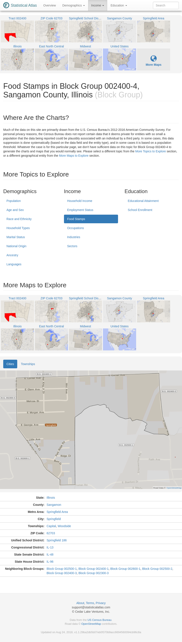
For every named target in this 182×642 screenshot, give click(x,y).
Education (118, 5)
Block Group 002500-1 (62, 568)
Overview (49, 5)
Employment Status (80, 210)
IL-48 (50, 554)
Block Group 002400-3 (62, 573)
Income (97, 5)
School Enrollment (140, 210)
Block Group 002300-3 (93, 573)
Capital (51, 526)
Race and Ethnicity (19, 219)
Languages (13, 264)
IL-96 (50, 561)
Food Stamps (76, 219)
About (80, 603)
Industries (73, 237)
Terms (90, 603)
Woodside (64, 526)
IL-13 (50, 547)
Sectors (72, 246)
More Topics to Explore (150, 151)
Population (13, 201)
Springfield (54, 519)
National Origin (16, 246)
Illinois (51, 497)
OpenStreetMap (91, 623)
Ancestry (12, 255)
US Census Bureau (99, 620)
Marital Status (15, 237)
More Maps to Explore (74, 155)
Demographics (73, 5)
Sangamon (54, 504)
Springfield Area (57, 512)
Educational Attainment (143, 201)
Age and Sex (15, 210)
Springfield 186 (57, 540)
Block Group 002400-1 (93, 568)
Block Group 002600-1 (125, 568)
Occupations (75, 228)
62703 (51, 533)
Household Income (79, 201)
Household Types (18, 228)
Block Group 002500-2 (157, 568)
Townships (28, 364)
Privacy (101, 603)
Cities (10, 364)
